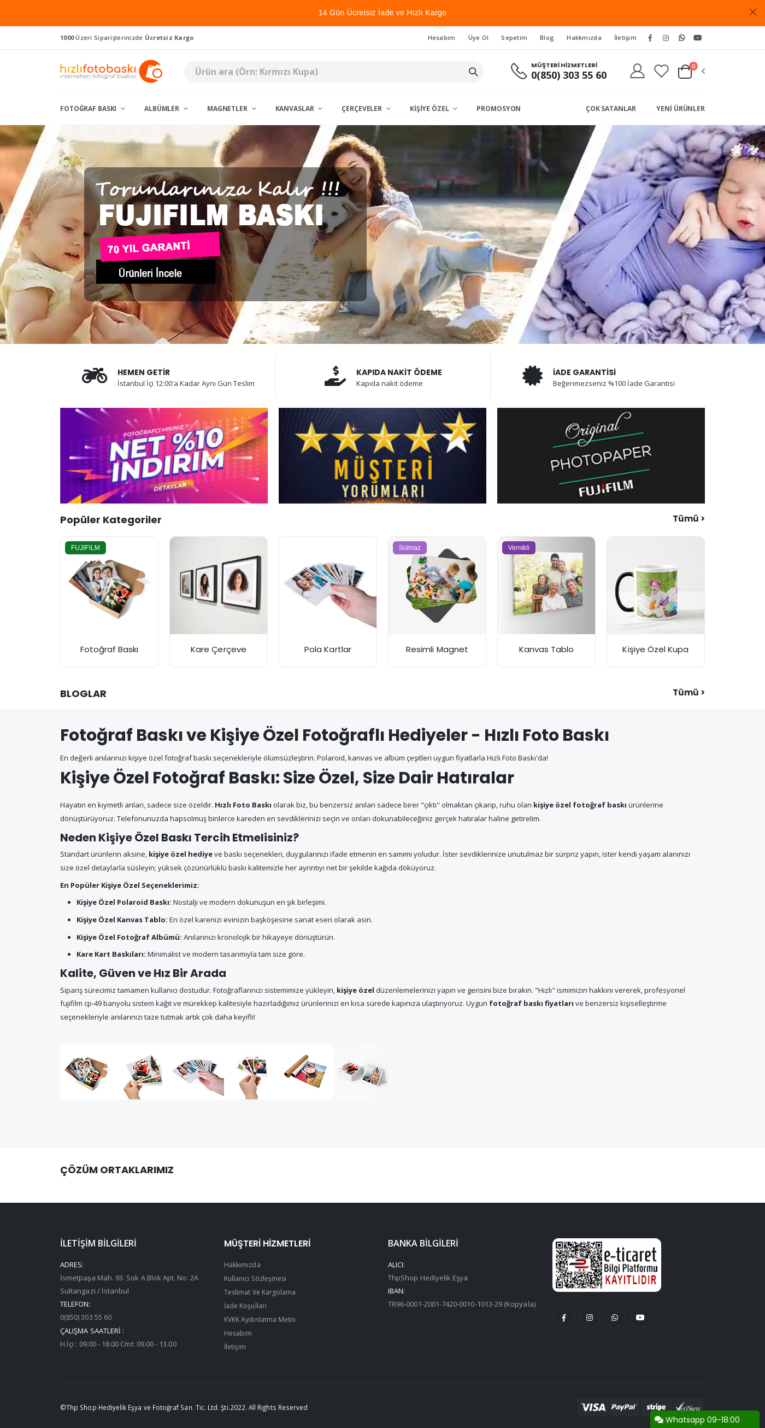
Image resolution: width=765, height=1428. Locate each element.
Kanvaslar (295, 108)
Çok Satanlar (611, 108)
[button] (690, 71)
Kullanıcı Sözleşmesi (257, 1278)
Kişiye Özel (430, 108)
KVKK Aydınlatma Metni (262, 1317)
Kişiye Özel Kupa (655, 649)
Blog (547, 37)
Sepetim (514, 37)
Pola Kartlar (327, 649)
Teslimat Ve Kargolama (262, 1291)
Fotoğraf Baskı (89, 108)
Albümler (162, 108)
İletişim (625, 37)
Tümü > (689, 518)
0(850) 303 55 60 (563, 75)
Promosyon (498, 108)
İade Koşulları (247, 1304)
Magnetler (228, 108)
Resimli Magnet (437, 649)
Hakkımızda (243, 1265)
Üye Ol (478, 37)
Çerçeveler (363, 108)
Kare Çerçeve (218, 649)
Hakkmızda (584, 37)
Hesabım (442, 37)
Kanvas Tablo (546, 649)
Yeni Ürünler (680, 108)
